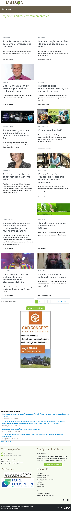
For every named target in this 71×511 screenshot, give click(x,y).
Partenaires (40, 484)
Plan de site (40, 491)
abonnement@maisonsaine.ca (13, 456)
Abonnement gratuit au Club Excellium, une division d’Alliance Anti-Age (16, 134)
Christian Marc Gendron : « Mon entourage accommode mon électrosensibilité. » (16, 278)
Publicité (40, 482)
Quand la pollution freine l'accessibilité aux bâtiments (52, 226)
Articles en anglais (43, 475)
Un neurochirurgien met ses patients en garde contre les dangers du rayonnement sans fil (16, 227)
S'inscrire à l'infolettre (35, 308)
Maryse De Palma (42, 477)
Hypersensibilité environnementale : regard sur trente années (53, 88)
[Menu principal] (2, 2)
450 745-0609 (8, 453)
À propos (40, 473)
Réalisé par (60, 507)
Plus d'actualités (6, 441)
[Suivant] (68, 301)
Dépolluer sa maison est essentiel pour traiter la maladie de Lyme (16, 88)
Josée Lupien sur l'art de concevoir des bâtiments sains (16, 177)
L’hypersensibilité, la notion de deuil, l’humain (52, 275)
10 (65, 302)
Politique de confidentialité (45, 495)
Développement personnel (45, 480)
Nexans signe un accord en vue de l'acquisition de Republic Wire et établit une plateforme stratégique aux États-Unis (35, 415)
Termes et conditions (43, 493)
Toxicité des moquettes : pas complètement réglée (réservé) (17, 44)
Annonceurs (41, 486)
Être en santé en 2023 (50, 130)
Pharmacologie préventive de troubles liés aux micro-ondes (53, 44)
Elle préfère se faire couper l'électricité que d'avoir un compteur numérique (51, 178)
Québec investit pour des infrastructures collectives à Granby (21, 429)
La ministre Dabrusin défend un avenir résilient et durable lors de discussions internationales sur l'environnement (32, 436)
